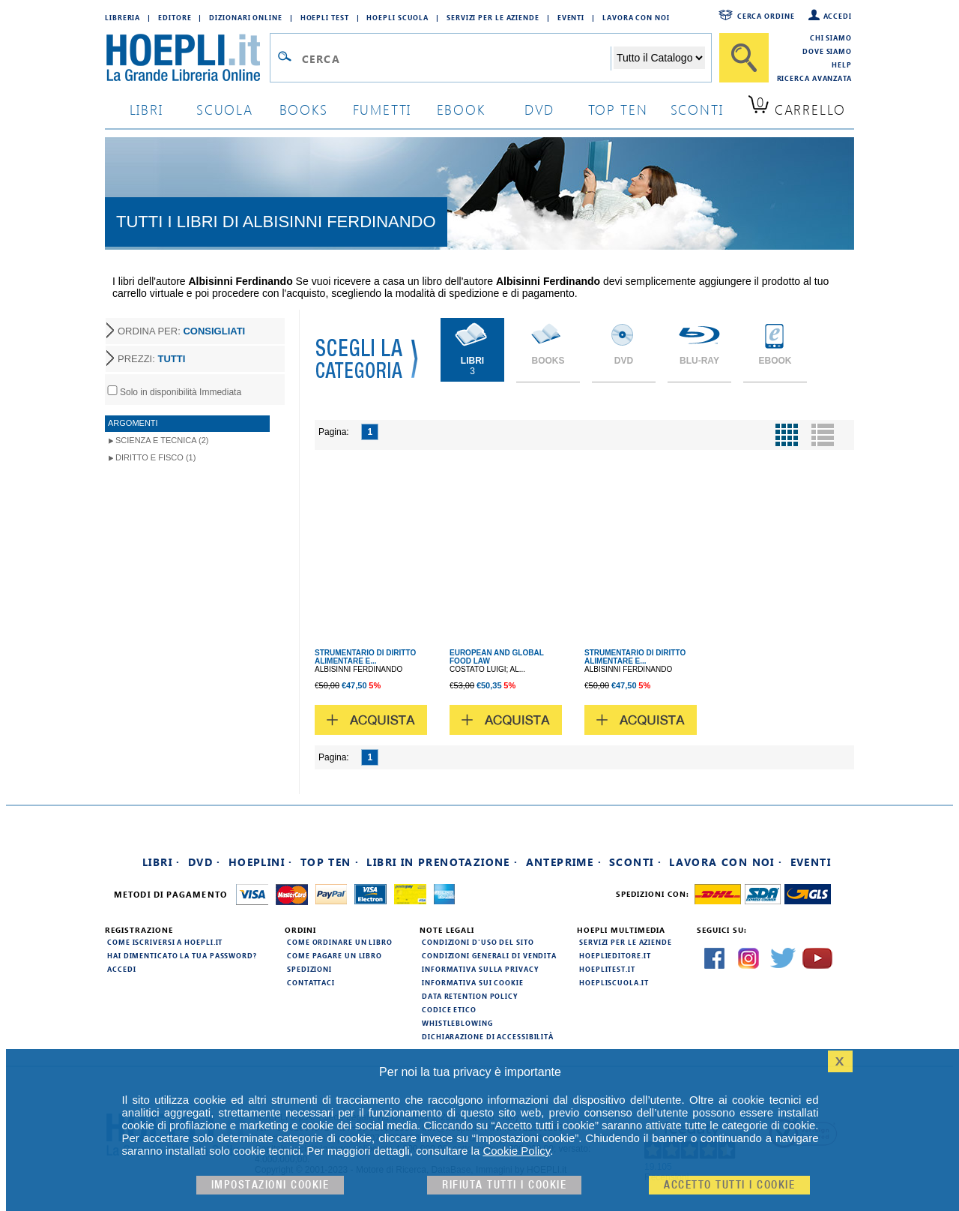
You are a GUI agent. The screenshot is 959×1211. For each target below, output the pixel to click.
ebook (461, 109)
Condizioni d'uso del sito (478, 941)
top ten (618, 109)
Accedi (837, 15)
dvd (539, 109)
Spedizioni (309, 968)
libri (146, 109)
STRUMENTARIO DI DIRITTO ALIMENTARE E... (365, 657)
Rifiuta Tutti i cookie (504, 1185)
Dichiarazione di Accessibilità (488, 1036)
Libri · (161, 862)
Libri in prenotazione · (442, 862)
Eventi (570, 17)
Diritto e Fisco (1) (155, 457)
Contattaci (311, 982)
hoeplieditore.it (614, 955)
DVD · (204, 862)
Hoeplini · (261, 862)
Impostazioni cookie (270, 1185)
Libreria (122, 17)
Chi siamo (831, 37)
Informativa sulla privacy (480, 968)
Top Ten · (330, 862)
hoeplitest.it (607, 968)
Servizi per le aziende (493, 17)
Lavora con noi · (725, 862)
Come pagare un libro (334, 955)
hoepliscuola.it (614, 982)
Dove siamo (827, 50)
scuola (224, 109)
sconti (697, 109)
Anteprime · (564, 862)
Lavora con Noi (636, 17)
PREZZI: (151, 358)
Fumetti (382, 109)
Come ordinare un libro (340, 941)
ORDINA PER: (181, 331)
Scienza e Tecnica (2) (162, 440)
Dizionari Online (245, 17)
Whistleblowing (457, 1022)
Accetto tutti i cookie (729, 1185)
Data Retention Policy (470, 995)
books (303, 109)
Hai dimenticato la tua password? (182, 955)
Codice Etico (449, 1009)
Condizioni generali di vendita (489, 955)
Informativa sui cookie (473, 982)
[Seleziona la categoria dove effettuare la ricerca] (659, 57)
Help (842, 64)
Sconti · (635, 862)
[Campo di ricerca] (455, 58)
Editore (174, 17)
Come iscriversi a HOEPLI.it (165, 941)
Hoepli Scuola (397, 17)
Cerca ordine (766, 15)
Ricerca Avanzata (814, 77)
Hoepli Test (324, 17)
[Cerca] (744, 57)
